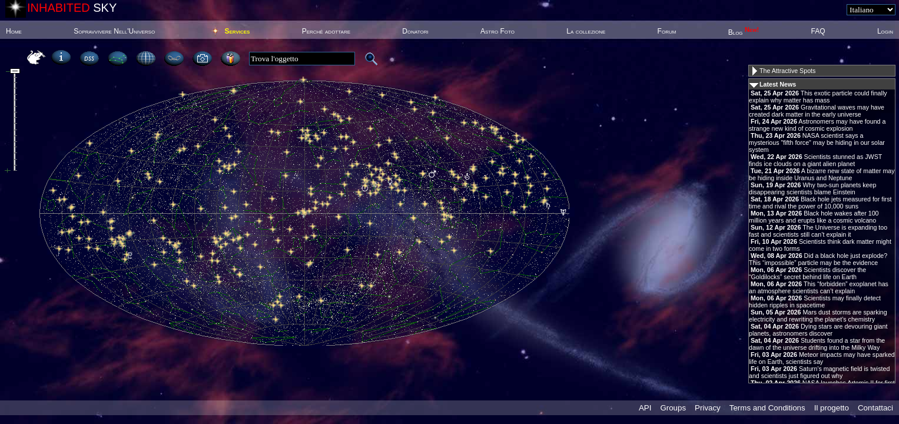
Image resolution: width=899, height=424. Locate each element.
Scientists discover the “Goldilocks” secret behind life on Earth (807, 273)
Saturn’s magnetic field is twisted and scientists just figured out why (819, 372)
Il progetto (831, 407)
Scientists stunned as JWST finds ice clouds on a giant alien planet (815, 160)
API (645, 407)
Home (14, 31)
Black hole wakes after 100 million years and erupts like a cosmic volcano (814, 217)
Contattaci (875, 407)
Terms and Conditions (767, 407)
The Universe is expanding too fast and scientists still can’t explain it (818, 231)
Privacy (708, 407)
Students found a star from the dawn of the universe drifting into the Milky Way (817, 344)
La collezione (585, 31)
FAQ (818, 31)
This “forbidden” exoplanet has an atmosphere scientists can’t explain (818, 287)
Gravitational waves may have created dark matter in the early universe (816, 111)
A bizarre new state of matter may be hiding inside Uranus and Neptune (822, 174)
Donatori (415, 31)
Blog (743, 32)
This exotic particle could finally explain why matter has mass (818, 97)
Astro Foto (497, 31)
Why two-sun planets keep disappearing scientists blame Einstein (812, 188)
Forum (667, 31)
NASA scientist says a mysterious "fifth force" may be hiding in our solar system (817, 142)
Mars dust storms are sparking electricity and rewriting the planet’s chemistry (818, 316)
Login (885, 31)
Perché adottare (326, 31)
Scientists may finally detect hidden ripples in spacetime (815, 301)
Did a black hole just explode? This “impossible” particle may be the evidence (818, 259)
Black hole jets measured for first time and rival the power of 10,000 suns (820, 203)
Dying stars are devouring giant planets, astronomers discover (818, 330)
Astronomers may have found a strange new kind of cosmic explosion (817, 125)
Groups (673, 407)
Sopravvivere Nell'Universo (114, 31)
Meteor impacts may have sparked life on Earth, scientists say (822, 358)
